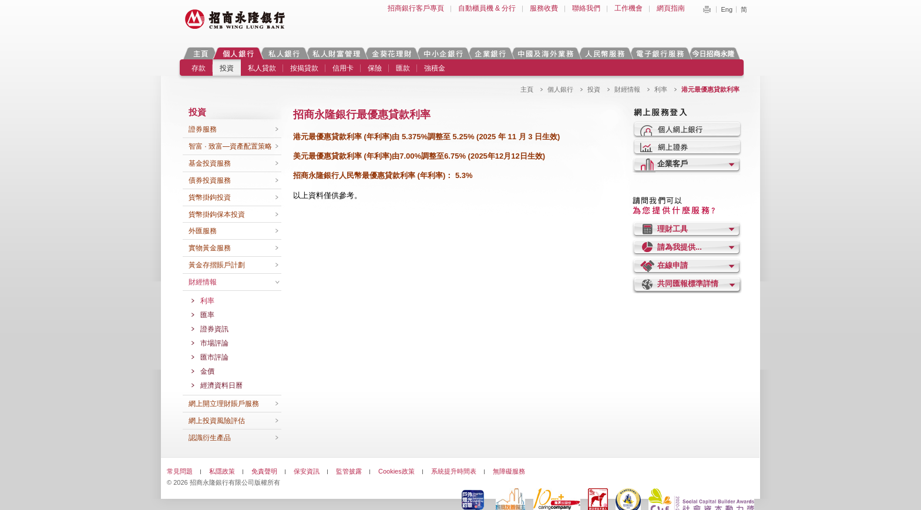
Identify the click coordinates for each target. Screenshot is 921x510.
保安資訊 (307, 471)
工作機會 (628, 8)
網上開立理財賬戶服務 (224, 404)
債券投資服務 (210, 180)
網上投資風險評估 (217, 421)
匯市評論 (214, 357)
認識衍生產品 (210, 438)
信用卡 (343, 68)
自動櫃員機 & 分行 (487, 8)
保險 (375, 68)
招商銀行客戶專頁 (416, 8)
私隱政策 (222, 471)
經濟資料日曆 (221, 385)
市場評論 (214, 343)
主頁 (201, 53)
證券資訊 (214, 329)
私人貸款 (262, 68)
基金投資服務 (210, 163)
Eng (726, 9)
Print (706, 9)
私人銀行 (284, 53)
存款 (198, 68)
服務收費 (544, 8)
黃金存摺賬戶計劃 (217, 265)
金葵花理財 (391, 53)
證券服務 (203, 129)
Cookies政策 (396, 471)
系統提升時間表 (453, 471)
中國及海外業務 (545, 53)
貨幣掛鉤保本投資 (217, 214)
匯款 (403, 68)
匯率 (207, 315)
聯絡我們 (586, 8)
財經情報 (627, 89)
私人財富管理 (336, 53)
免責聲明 (264, 471)
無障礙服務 (509, 471)
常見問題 (180, 471)
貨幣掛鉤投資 (210, 197)
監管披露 (349, 471)
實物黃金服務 (210, 248)
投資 (227, 68)
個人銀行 (238, 53)
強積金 (434, 68)
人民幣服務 (604, 53)
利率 (660, 89)
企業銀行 (490, 53)
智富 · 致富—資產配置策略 (230, 146)
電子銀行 (659, 53)
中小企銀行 (443, 53)
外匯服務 (203, 231)
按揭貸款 (304, 68)
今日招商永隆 (715, 53)
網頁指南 (671, 8)
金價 (207, 371)
